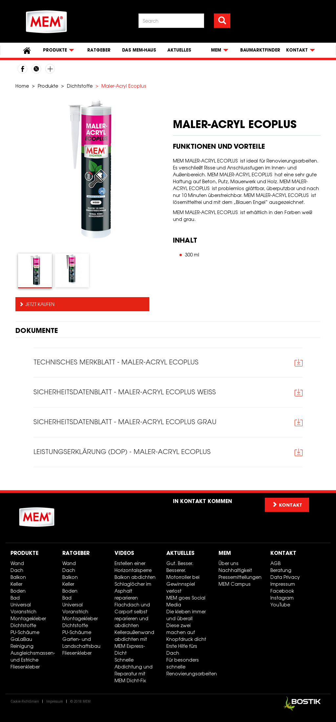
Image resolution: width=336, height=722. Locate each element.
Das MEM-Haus (139, 50)
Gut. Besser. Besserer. (179, 566)
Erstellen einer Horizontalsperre (133, 566)
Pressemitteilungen (240, 577)
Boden (18, 591)
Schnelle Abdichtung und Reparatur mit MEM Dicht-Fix (134, 670)
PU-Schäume (24, 632)
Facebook (282, 591)
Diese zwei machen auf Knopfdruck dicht (186, 632)
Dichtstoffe (80, 86)
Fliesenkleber (25, 666)
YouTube (280, 604)
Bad (15, 598)
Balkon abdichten (135, 577)
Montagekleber (28, 618)
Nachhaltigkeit (235, 570)
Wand (17, 563)
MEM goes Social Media (185, 601)
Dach (16, 570)
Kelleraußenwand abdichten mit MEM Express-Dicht (134, 642)
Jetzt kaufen (39, 304)
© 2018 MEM (80, 701)
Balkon (18, 577)
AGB (275, 563)
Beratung (280, 570)
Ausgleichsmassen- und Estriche (32, 656)
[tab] (35, 270)
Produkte (48, 86)
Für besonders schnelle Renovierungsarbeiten (189, 666)
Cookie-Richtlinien (24, 701)
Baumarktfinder (260, 50)
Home (22, 86)
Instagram (282, 598)
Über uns (229, 563)
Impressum (282, 584)
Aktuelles (179, 50)
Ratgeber (99, 50)
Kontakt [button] (287, 505)
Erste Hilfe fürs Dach (181, 649)
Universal (20, 604)
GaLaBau (21, 639)
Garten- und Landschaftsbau (81, 642)
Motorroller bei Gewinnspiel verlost (183, 584)
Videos (124, 553)
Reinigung (21, 646)
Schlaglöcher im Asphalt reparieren (133, 591)
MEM (225, 553)
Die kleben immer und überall (186, 615)
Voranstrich (23, 611)
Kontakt (283, 553)
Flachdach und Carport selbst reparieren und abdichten (132, 615)
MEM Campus (235, 584)
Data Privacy (285, 577)
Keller (16, 584)
